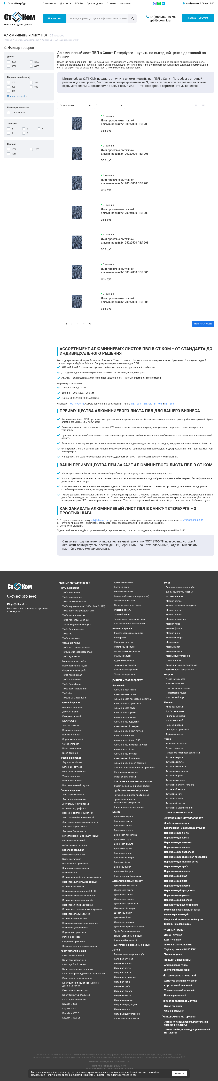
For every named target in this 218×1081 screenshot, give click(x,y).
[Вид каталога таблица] (210, 105)
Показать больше (203, 324)
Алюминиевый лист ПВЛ (127, 740)
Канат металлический (73, 951)
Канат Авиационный (73, 955)
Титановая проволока (177, 771)
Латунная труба (122, 986)
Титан (167, 739)
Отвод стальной (173, 1006)
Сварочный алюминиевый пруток (132, 786)
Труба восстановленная (74, 688)
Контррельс (120, 637)
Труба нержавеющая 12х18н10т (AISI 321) (83, 606)
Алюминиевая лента (125, 689)
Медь (167, 582)
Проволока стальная (72, 850)
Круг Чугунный (172, 939)
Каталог (54, 18)
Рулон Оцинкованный (73, 840)
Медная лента (173, 610)
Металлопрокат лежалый (179, 975)
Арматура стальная (72, 707)
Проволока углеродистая (75, 927)
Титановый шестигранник (179, 807)
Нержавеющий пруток (177, 885)
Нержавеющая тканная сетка (181, 861)
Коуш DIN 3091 (69, 1008)
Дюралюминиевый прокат (127, 881)
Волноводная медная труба (180, 587)
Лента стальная (70, 725)
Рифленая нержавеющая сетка (182, 909)
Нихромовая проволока (178, 688)
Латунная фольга (123, 991)
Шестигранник (70, 753)
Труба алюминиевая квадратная (131, 790)
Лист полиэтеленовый (177, 969)
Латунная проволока (125, 977)
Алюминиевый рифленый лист (130, 744)
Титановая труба (174, 775)
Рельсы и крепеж (122, 628)
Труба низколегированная (76, 647)
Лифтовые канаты (123, 591)
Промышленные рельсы (127, 651)
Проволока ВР (69, 872)
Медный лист (173, 647)
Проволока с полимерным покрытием (82, 909)
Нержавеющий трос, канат (179, 890)
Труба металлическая (73, 615)
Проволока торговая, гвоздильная (80, 923)
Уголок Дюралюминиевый (128, 936)
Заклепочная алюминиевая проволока (134, 767)
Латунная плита (122, 972)
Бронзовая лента (123, 821)
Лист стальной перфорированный (80, 822)
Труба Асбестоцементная (75, 620)
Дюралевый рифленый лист (129, 926)
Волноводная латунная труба (129, 954)
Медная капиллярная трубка (181, 605)
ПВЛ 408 (157, 403)
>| (90, 324)
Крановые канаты (123, 582)
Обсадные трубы (71, 643)
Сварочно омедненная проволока (79, 946)
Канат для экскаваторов (75, 990)
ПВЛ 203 (136, 403)
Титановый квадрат (176, 789)
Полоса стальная (71, 734)
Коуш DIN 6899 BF (71, 1017)
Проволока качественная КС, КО (79, 891)
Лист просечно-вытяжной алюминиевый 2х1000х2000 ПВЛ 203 (124, 122)
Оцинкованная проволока (75, 868)
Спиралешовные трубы (74, 670)
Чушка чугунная (173, 954)
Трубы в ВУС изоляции (74, 697)
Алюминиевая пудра (176, 965)
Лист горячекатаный (73, 794)
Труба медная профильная (180, 669)
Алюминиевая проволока (127, 703)
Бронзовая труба (122, 839)
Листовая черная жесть (74, 826)
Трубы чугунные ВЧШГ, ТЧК (180, 949)
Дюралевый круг (123, 913)
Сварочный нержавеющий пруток (183, 919)
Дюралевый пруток (124, 922)
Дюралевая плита (123, 894)
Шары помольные (71, 748)
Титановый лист (174, 798)
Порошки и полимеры (176, 959)
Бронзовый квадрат (124, 857)
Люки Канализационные (178, 944)
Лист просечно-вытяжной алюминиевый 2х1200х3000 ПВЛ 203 (124, 181)
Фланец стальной (174, 1010)
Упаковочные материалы (179, 1016)
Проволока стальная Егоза (76, 914)
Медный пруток (174, 651)
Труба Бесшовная (71, 592)
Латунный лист (122, 1009)
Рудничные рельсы (124, 660)
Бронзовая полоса (123, 830)
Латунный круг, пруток (125, 1004)
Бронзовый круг (122, 862)
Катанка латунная (123, 959)
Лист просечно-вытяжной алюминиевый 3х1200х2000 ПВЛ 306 (124, 300)
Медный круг (173, 642)
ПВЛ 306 (146, 403)
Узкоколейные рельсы (126, 669)
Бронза (116, 812)
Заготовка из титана (176, 743)
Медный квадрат (175, 637)
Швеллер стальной (72, 780)
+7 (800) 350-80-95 (193, 520)
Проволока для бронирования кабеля (81, 877)
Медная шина (173, 633)
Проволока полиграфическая (77, 905)
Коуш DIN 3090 (69, 1004)
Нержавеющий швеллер (178, 900)
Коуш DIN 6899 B (70, 1013)
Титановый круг (174, 794)
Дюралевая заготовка (125, 885)
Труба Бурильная (71, 656)
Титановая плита (175, 762)
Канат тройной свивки (74, 999)
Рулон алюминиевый (125, 776)
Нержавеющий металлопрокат (182, 818)
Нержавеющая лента (176, 832)
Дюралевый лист (123, 917)
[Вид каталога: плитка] (195, 105)
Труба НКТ (67, 633)
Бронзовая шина (122, 853)
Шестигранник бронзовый (128, 876)
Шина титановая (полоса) (179, 812)
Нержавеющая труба (176, 866)
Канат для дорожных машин (77, 978)
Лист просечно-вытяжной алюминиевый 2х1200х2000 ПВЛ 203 (124, 152)
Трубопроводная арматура (179, 1000)
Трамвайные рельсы (125, 665)
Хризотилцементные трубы (76, 624)
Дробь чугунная (173, 935)
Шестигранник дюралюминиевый (132, 945)
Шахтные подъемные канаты (129, 623)
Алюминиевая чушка (125, 717)
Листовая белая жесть (74, 831)
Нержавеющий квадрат (178, 871)
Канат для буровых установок (77, 969)
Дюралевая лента (123, 890)
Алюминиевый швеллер (127, 758)
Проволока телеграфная (74, 918)
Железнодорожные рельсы (128, 633)
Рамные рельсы (122, 656)
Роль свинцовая (174, 725)
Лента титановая (174, 748)
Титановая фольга (175, 780)
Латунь (116, 949)
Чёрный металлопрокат (74, 582)
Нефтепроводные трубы (74, 665)
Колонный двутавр (72, 767)
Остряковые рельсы (124, 647)
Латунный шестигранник (127, 1014)
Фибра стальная (70, 744)
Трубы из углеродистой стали (77, 652)
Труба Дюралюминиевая (127, 931)
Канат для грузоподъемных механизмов (83, 973)
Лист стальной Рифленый (76, 804)
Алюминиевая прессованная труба (132, 699)
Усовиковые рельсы (124, 674)
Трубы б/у (67, 693)
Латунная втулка (122, 963)
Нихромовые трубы (176, 692)
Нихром (168, 674)
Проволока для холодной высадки (80, 882)
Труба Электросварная (74, 601)
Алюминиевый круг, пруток (128, 731)
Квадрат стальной (71, 716)
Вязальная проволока (73, 854)
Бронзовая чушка (123, 848)
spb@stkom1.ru (160, 20)
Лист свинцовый (174, 720)
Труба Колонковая (71, 679)
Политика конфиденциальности (109, 1065)
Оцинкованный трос (124, 600)
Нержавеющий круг (175, 876)
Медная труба (173, 624)
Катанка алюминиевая (126, 772)
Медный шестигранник (178, 656)
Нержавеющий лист (175, 881)
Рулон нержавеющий (176, 914)
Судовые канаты (122, 610)
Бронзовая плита (123, 825)
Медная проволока (176, 619)
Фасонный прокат (71, 757)
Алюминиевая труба (124, 708)
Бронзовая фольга (123, 844)
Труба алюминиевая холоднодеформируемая (127, 801)
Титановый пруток (175, 803)
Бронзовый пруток (123, 871)
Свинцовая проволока (177, 729)
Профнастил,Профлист (74, 808)
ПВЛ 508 (169, 403)
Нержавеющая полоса (177, 847)
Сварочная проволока (73, 941)
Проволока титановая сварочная (183, 752)
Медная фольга (174, 628)
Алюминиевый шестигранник (130, 763)
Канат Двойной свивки (74, 964)
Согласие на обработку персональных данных (109, 1068)
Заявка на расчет (198, 18)
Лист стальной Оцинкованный (78, 817)
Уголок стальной (71, 776)
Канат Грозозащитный (74, 960)
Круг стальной (69, 721)
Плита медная (173, 660)
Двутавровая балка (72, 762)
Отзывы (111, 3)
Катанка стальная (71, 859)
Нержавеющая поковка (178, 842)
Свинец (168, 702)
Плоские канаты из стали (127, 605)
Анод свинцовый (175, 706)
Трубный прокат (70, 588)
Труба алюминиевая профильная (131, 795)
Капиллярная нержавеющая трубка (184, 828)
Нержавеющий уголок (177, 895)
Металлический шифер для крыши (80, 836)
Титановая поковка (176, 766)
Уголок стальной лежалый (179, 990)
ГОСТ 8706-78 (76, 403)
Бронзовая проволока (125, 835)
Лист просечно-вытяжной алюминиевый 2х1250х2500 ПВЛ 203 (124, 240)
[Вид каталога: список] (203, 105)
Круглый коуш (121, 587)
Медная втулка (174, 601)
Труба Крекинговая (72, 675)
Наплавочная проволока (75, 863)
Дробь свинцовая (175, 711)
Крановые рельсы (123, 642)
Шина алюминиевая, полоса (129, 807)
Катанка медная (174, 596)
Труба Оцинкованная (73, 629)
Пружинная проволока (74, 932)
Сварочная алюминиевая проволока (133, 781)
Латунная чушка (122, 995)
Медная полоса (174, 614)
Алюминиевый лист (124, 735)
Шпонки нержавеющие (177, 924)
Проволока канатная (73, 886)
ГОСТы (79, 3)
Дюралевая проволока (126, 903)
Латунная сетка (122, 982)
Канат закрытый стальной (76, 995)
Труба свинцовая (174, 734)
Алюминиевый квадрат (126, 726)
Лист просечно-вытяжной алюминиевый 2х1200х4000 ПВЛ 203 (124, 211)
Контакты (125, 3)
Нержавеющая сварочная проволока (185, 857)
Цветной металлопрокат (127, 680)
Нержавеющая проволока (179, 852)
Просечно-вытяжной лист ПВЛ (78, 813)
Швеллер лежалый (175, 995)
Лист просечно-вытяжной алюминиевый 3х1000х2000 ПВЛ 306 (124, 270)
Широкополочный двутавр (76, 785)
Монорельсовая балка (73, 771)
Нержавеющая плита (176, 837)
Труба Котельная (71, 638)
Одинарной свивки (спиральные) (131, 596)
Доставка (65, 3)
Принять (179, 1073)
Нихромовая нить (175, 683)
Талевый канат (122, 614)
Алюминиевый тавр (124, 749)
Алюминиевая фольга (125, 712)
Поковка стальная (71, 730)
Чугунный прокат (173, 929)
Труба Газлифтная (71, 684)
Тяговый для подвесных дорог (130, 619)
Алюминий (118, 685)
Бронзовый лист (122, 867)
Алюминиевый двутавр (126, 721)
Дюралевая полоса (124, 899)
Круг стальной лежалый (178, 985)
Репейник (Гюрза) (71, 937)
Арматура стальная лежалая (180, 980)
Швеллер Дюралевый (125, 940)
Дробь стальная (70, 711)
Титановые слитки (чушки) (180, 784)
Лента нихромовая (175, 679)
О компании (49, 3)
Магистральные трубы (74, 661)
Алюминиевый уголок (125, 753)
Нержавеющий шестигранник (181, 904)
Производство (95, 3)
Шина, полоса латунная (126, 1018)
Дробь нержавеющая (176, 823)
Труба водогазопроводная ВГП (78, 610)
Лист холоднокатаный (74, 799)
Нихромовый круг (175, 697)
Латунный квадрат (124, 1000)
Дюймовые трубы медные (179, 591)
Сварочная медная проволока (181, 665)
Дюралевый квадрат (125, 908)
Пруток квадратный (72, 739)
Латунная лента (122, 968)
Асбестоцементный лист (75, 845)
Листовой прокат (70, 790)
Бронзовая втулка (123, 816)
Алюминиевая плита (125, 694)
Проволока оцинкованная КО (77, 900)
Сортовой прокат (70, 702)
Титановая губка (174, 757)
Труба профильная (72, 597)
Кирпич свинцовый (176, 716)
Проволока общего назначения (78, 895)
